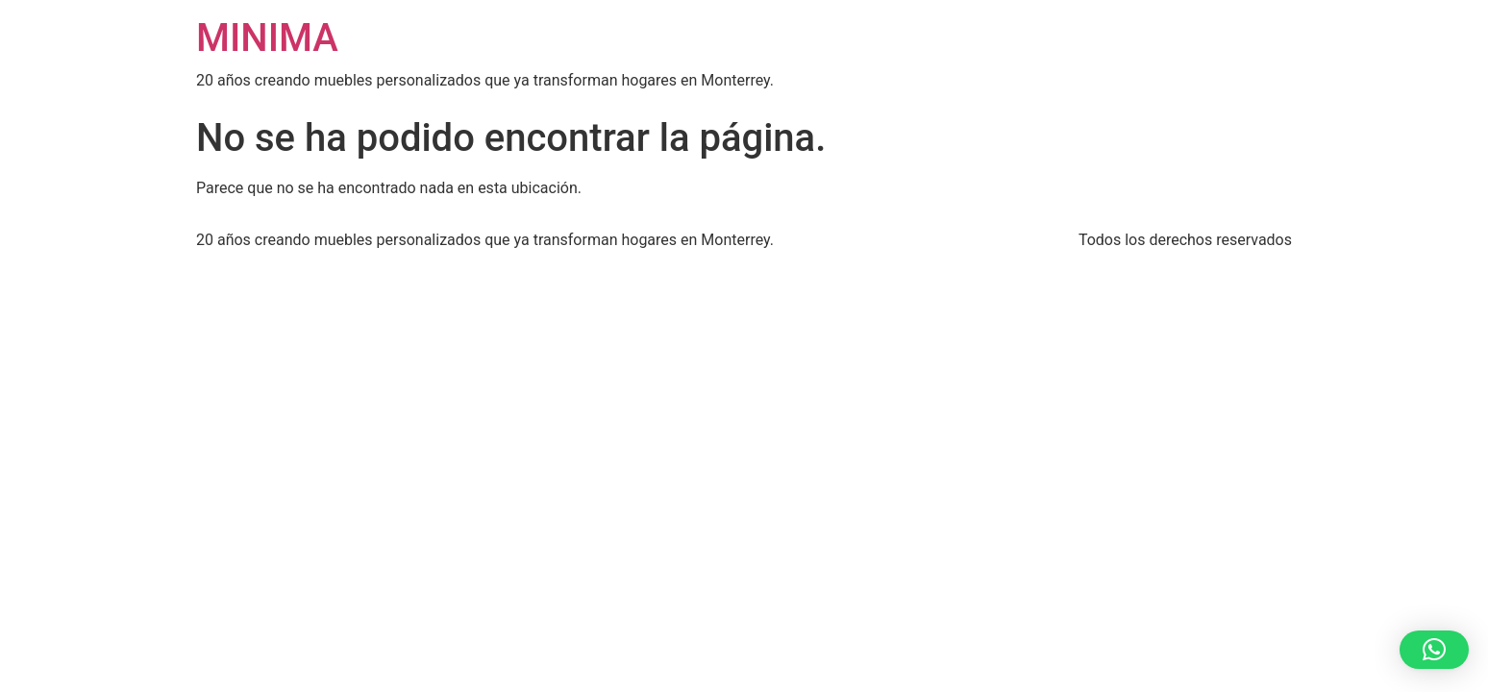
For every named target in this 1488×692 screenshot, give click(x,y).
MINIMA (267, 38)
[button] (1434, 649)
